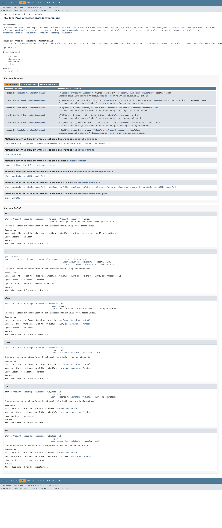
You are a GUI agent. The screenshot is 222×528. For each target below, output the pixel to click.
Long (78, 108)
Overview (5, 3)
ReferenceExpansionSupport (93, 30)
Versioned (67, 93)
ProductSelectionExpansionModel (179, 28)
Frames (30, 7)
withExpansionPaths (37, 176)
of (60, 93)
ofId (61, 108)
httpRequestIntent (46, 165)
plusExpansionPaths (15, 176)
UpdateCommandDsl (11, 33)
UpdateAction (127, 93)
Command (6, 28)
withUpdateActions (73, 143)
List (106, 93)
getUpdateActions (14, 154)
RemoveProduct (15, 61)
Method (34, 10)
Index (51, 3)
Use (28, 3)
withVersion (91, 143)
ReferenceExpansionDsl (14, 30)
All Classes (54, 7)
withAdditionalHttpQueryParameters (44, 143)
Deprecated (42, 3)
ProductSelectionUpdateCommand (146, 28)
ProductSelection (20, 28)
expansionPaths (12, 198)
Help (58, 3)
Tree (34, 3)
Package (14, 3)
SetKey (11, 64)
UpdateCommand (172, 30)
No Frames (39, 7)
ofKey (61, 123)
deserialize (29, 165)
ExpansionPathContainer (44, 28)
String (67, 108)
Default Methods (48, 85)
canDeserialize (12, 165)
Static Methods (29, 85)
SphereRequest (136, 30)
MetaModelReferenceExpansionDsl (94, 28)
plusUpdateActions (14, 143)
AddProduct (13, 56)
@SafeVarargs (11, 257)
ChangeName (14, 59)
